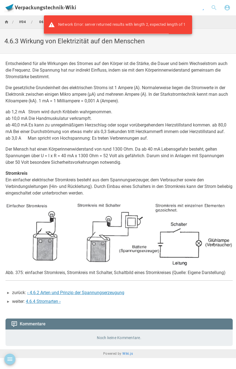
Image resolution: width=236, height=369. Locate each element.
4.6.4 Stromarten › (43, 301)
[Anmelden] (227, 7)
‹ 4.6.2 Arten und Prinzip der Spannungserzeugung (75, 292)
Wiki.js (127, 354)
